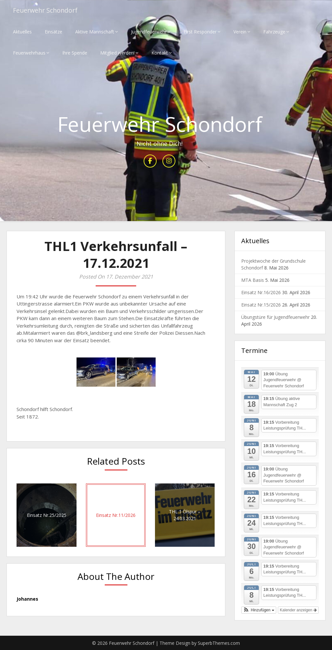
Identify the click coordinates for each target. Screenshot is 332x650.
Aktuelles (22, 32)
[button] (259, 610)
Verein (239, 32)
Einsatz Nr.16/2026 (261, 293)
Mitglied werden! (117, 53)
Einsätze (53, 32)
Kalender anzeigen (298, 610)
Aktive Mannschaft (94, 32)
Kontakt (159, 53)
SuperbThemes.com (219, 643)
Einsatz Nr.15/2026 (261, 305)
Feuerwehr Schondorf (46, 10)
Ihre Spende (74, 53)
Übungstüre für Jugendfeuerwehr (275, 317)
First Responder (200, 32)
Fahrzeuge (274, 32)
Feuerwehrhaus (29, 53)
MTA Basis (252, 280)
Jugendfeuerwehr (149, 32)
